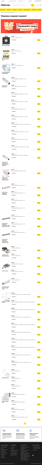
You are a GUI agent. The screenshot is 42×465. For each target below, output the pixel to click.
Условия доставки (12, 0)
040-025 (12, 361)
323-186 (12, 353)
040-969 (12, 415)
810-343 (12, 222)
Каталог (3, 9)
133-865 (12, 36)
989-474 (12, 199)
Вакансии (39, 9)
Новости (8, 9)
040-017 (12, 323)
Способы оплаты (14, 451)
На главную (3, 457)
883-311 (12, 191)
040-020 (12, 308)
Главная (2, 12)
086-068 (12, 77)
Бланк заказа (3, 454)
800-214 (12, 64)
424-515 (12, 254)
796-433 (12, 145)
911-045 (12, 215)
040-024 (12, 315)
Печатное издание (4, 452)
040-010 (12, 369)
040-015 (12, 300)
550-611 (12, 231)
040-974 (12, 408)
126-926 (12, 206)
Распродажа (27, 9)
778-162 (12, 107)
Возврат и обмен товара (12, 1)
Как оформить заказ (21, 1)
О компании (14, 9)
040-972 (12, 393)
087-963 (12, 100)
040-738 (12, 384)
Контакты (20, 9)
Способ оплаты (20, 0)
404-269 (12, 130)
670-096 (12, 262)
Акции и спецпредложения (9, 12)
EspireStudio (39, 463)
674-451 (12, 338)
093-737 (12, 169)
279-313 (12, 49)
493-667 (12, 92)
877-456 (12, 115)
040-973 (12, 400)
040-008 (12, 377)
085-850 (12, 270)
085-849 (12, 246)
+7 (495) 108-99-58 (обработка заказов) (36, 448)
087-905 (12, 278)
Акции (34, 9)
